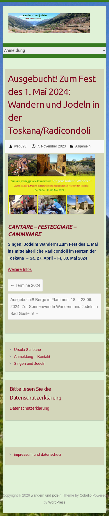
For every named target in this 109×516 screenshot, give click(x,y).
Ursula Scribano (27, 349)
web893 (20, 146)
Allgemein (83, 146)
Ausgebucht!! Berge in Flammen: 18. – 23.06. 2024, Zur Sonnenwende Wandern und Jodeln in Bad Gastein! (54, 306)
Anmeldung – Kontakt (32, 356)
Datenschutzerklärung (29, 408)
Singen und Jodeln (29, 363)
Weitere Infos (20, 269)
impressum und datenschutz (37, 454)
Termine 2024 (25, 285)
